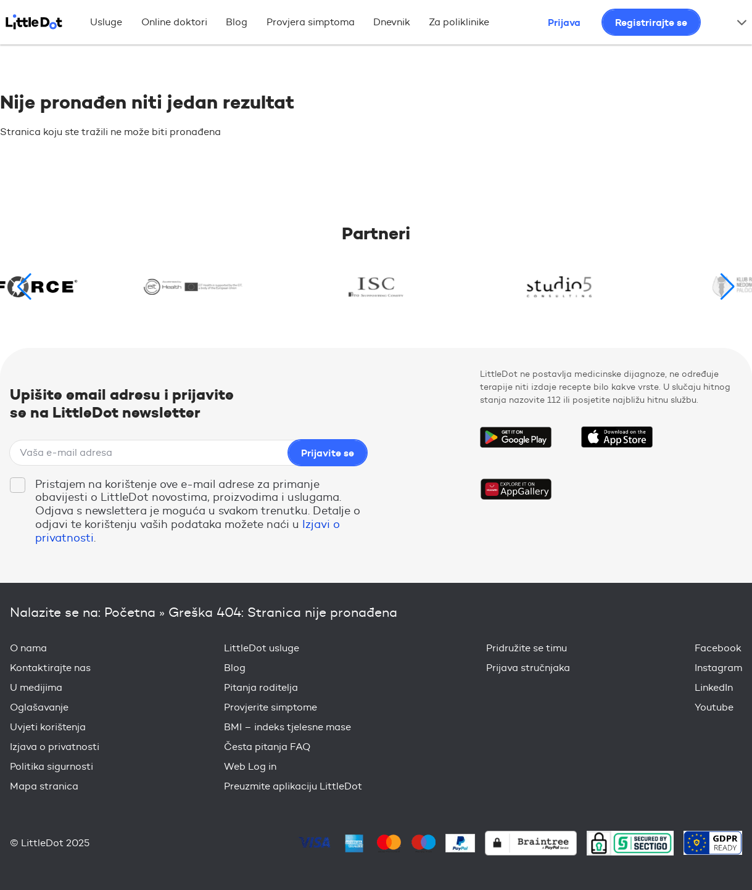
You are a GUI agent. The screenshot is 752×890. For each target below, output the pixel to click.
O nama (28, 648)
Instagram (718, 668)
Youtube (714, 707)
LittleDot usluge (261, 648)
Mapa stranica (44, 786)
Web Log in (250, 766)
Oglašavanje (39, 707)
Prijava (564, 22)
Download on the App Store (617, 437)
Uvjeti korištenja (48, 727)
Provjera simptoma (311, 22)
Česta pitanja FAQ (267, 746)
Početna (129, 612)
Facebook (718, 648)
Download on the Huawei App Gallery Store (516, 489)
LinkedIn (714, 687)
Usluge (106, 22)
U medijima (36, 687)
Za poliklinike (459, 22)
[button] (727, 286)
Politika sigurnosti (51, 766)
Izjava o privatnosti (54, 746)
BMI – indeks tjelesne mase (287, 727)
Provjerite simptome (270, 707)
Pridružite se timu (526, 648)
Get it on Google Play (516, 437)
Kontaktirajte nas (50, 668)
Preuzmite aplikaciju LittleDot (293, 786)
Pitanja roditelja (261, 687)
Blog (236, 22)
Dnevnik (391, 22)
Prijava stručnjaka (528, 668)
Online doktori (174, 22)
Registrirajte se (651, 22)
